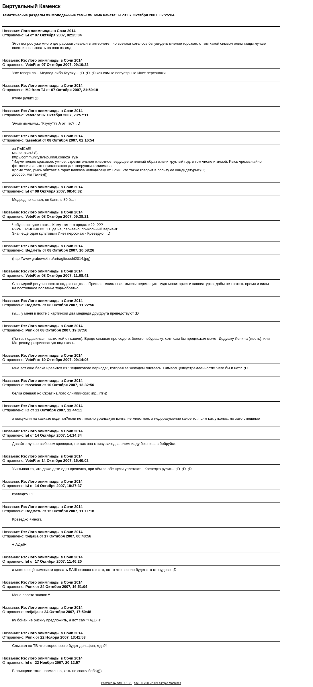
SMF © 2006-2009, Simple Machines (157, 683)
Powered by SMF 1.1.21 (116, 683)
